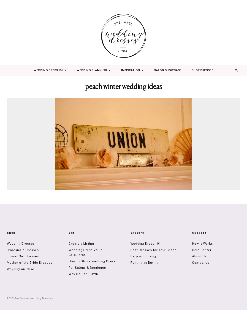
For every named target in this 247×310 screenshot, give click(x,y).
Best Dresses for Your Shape (153, 250)
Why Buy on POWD (21, 269)
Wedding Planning (92, 70)
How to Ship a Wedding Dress (92, 261)
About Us (199, 256)
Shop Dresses (202, 70)
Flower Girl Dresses (23, 256)
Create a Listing (81, 243)
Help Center (202, 250)
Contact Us (201, 262)
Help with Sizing (143, 256)
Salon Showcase (168, 70)
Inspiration (130, 70)
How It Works (202, 243)
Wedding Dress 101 (48, 70)
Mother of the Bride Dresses (29, 262)
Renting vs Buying (144, 262)
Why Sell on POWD (83, 274)
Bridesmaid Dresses (23, 250)
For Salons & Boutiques (87, 267)
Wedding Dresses (21, 243)
